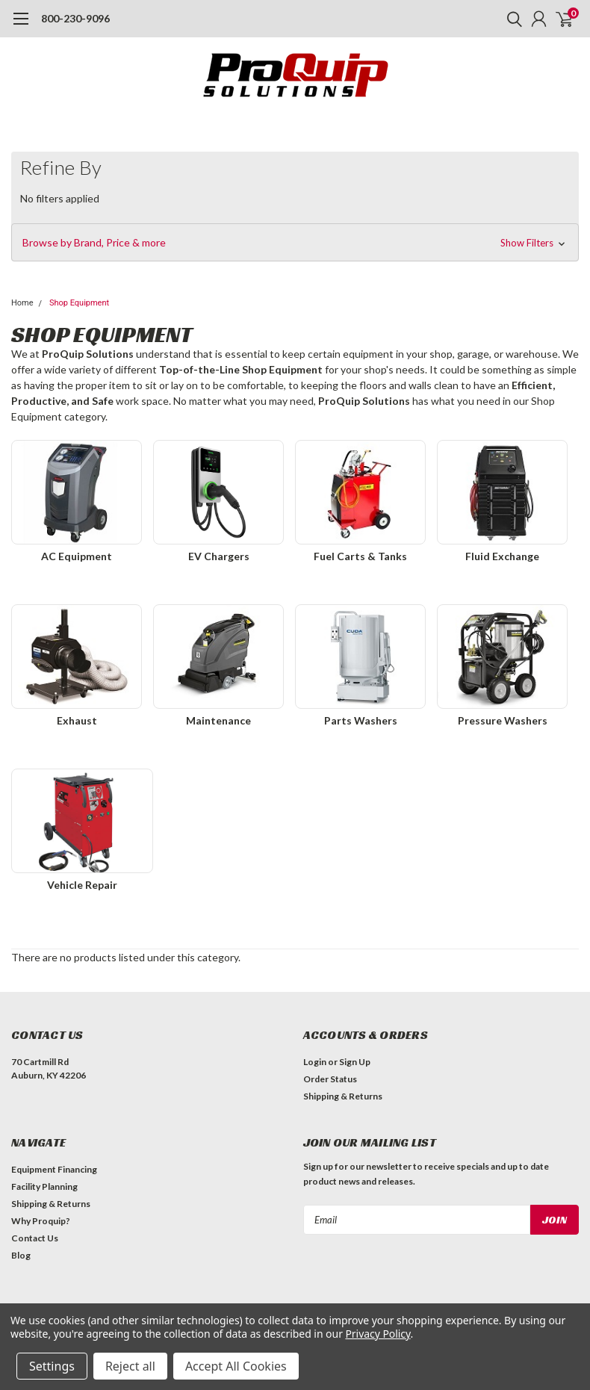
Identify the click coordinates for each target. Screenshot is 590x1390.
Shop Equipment (79, 303)
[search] (511, 18)
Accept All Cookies (236, 1366)
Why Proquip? (40, 1220)
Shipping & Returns (342, 1096)
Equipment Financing (54, 1169)
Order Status (330, 1079)
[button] (295, 242)
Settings (52, 1366)
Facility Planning (44, 1186)
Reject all (130, 1366)
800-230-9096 (75, 18)
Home (22, 303)
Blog (21, 1255)
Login (314, 1061)
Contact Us (34, 1238)
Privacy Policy (377, 1334)
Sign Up (354, 1061)
